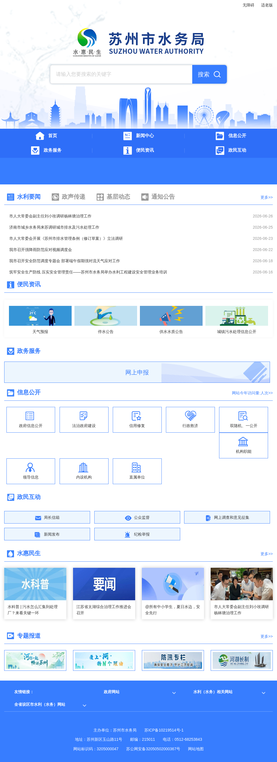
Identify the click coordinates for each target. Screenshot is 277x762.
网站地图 (196, 749)
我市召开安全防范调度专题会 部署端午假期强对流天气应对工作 (64, 261)
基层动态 (118, 196)
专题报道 (29, 635)
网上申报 (137, 372)
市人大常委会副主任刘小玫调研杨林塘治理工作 (50, 216)
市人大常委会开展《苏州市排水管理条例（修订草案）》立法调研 (66, 238)
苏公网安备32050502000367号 (153, 749)
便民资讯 (29, 284)
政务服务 (29, 351)
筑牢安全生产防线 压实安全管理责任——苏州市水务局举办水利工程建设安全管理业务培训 (88, 272)
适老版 (267, 5)
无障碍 (248, 5)
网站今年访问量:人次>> (252, 393)
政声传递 (73, 196)
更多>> (266, 197)
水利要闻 (29, 196)
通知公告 (163, 196)
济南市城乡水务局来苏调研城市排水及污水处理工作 (54, 227)
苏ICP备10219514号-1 (164, 730)
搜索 (204, 74)
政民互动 (29, 497)
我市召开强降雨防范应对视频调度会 (40, 249)
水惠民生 (29, 553)
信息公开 (29, 392)
